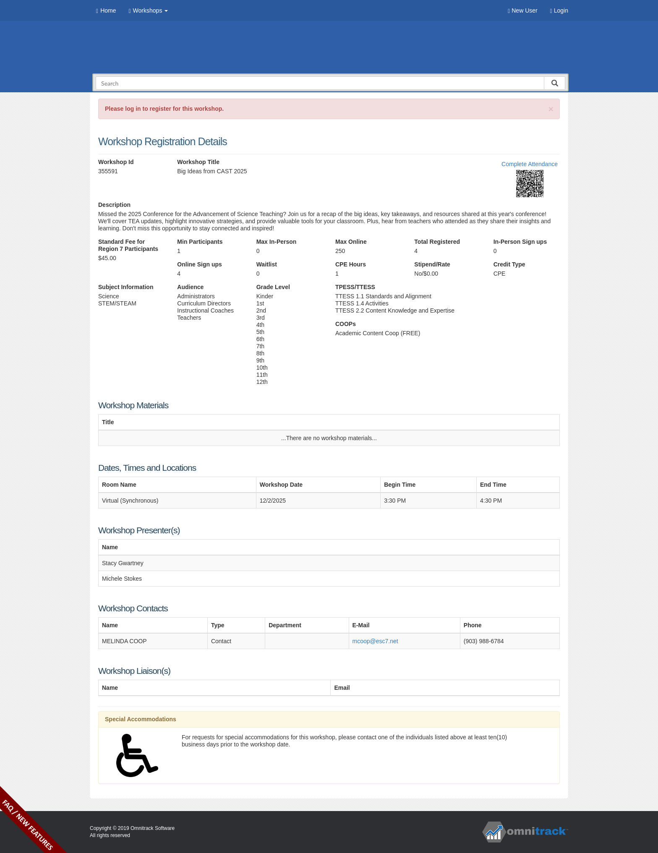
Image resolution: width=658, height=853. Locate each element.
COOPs (345, 324)
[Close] (551, 108)
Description (114, 204)
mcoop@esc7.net (375, 641)
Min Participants (199, 241)
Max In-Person (276, 241)
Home (106, 10)
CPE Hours (350, 264)
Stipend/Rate (432, 264)
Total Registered (437, 241)
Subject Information (125, 287)
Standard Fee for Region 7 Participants (128, 245)
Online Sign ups (199, 264)
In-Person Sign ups (520, 241)
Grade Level (273, 287)
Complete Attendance (529, 164)
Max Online (351, 241)
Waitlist (266, 264)
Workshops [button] (148, 10)
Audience (190, 287)
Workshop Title (198, 162)
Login (559, 10)
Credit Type (509, 264)
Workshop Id (116, 162)
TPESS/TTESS (355, 287)
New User (522, 10)
